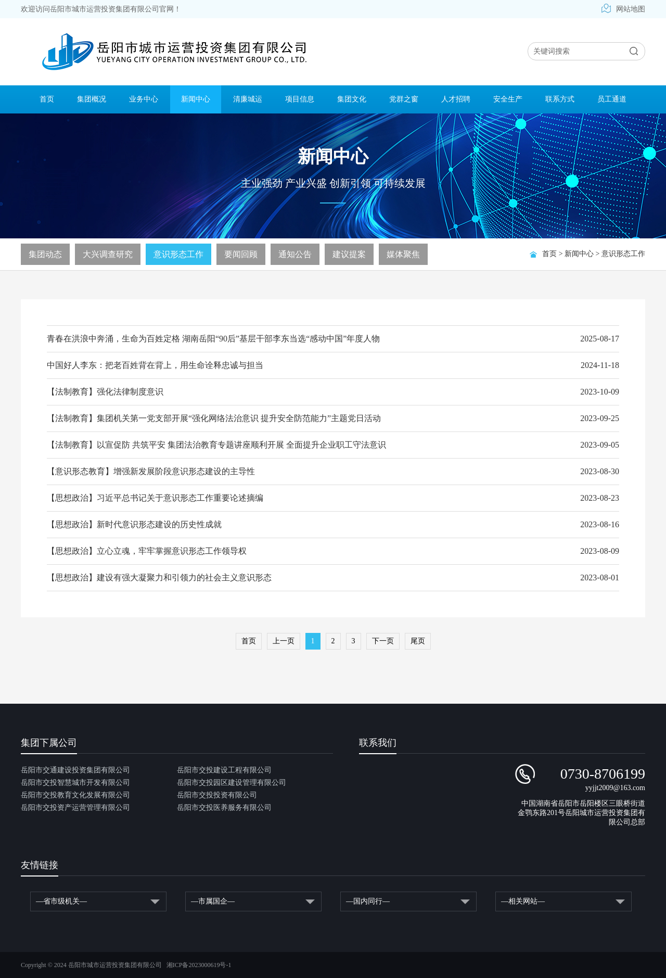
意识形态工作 (623, 254)
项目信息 (299, 99)
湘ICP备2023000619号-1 (199, 965)
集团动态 (45, 254)
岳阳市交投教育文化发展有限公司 (75, 795)
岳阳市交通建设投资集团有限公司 (75, 770)
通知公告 (295, 254)
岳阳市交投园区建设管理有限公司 (231, 782)
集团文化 (351, 99)
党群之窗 (403, 99)
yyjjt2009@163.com (615, 788)
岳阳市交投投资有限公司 (217, 795)
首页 (47, 99)
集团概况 (91, 99)
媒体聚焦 (403, 254)
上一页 (283, 641)
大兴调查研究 (108, 254)
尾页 (418, 641)
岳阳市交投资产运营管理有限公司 (75, 807)
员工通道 (611, 99)
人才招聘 (455, 99)
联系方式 (559, 99)
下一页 (383, 641)
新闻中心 (195, 99)
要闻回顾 (241, 254)
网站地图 (623, 9)
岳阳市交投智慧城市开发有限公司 (75, 782)
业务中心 (143, 99)
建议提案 (349, 254)
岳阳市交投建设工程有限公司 (224, 770)
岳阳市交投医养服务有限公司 (224, 807)
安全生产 (507, 99)
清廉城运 (247, 99)
